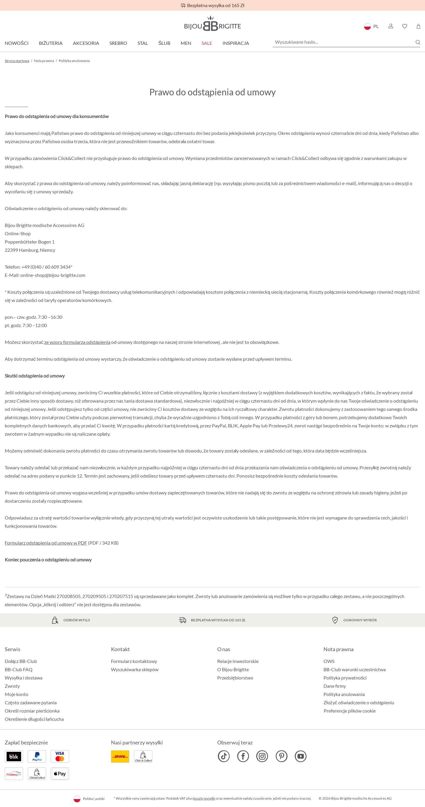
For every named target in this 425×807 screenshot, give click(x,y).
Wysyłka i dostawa (23, 677)
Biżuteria (51, 43)
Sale (207, 43)
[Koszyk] (418, 26)
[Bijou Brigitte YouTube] (300, 756)
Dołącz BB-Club (21, 661)
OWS (328, 661)
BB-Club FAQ (18, 669)
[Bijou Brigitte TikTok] (224, 756)
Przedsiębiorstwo (235, 677)
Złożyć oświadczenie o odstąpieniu (358, 702)
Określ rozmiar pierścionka (32, 710)
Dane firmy (334, 686)
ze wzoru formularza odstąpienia (77, 342)
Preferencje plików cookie (350, 710)
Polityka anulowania (344, 694)
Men (186, 43)
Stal (143, 43)
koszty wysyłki (204, 798)
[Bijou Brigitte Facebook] (243, 756)
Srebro (118, 43)
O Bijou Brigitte (233, 669)
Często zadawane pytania (31, 702)
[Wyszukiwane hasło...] (346, 42)
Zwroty (12, 686)
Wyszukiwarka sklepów (134, 669)
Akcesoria (86, 43)
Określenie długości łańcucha (34, 719)
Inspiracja (236, 43)
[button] (390, 26)
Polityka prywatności (345, 677)
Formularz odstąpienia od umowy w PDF (46, 542)
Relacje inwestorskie (238, 661)
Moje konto (16, 694)
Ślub (164, 43)
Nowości (17, 43)
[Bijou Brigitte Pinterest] (281, 756)
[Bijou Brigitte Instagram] (262, 756)
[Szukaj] (418, 42)
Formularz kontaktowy (134, 661)
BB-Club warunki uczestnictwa (354, 669)
